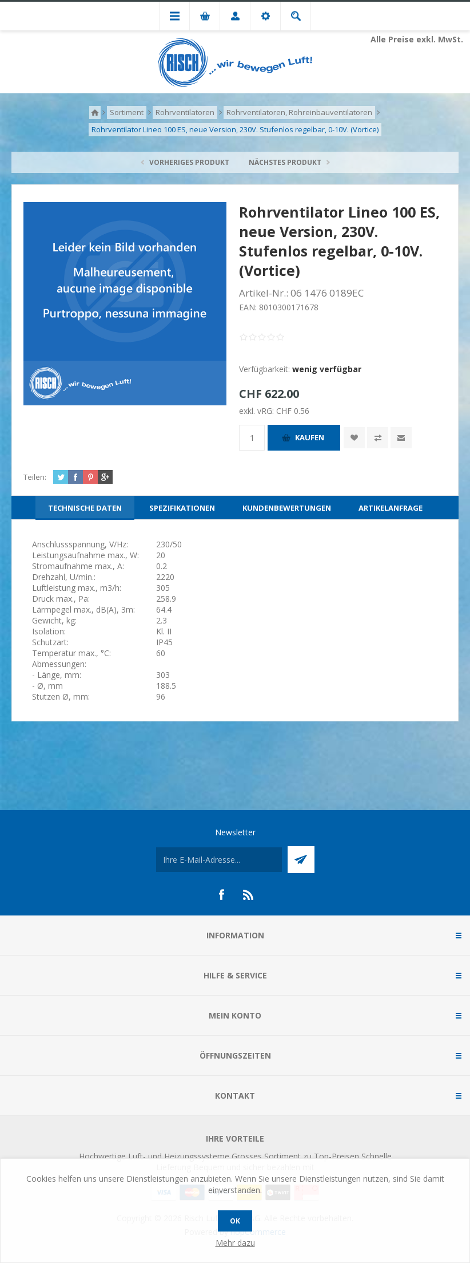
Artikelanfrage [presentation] (391, 508)
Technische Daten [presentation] (85, 508)
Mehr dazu (235, 1242)
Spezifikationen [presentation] (182, 508)
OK (235, 1221)
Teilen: (34, 477)
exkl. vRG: (257, 410)
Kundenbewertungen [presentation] (286, 508)
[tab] (84, 508)
